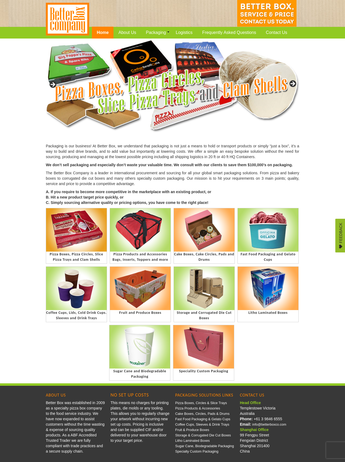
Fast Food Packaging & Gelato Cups (202, 419)
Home (103, 32)
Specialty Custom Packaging (196, 451)
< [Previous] (53, 84)
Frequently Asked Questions (229, 32)
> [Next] (292, 84)
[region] (172, 86)
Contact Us (276, 32)
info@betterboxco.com (269, 424)
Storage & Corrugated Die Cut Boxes (203, 435)
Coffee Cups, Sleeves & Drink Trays (202, 424)
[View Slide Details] (172, 86)
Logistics (184, 32)
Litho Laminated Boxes (192, 441)
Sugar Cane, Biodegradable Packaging (204, 446)
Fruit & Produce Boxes (192, 430)
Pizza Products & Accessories (197, 408)
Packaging (158, 32)
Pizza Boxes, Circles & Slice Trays (201, 403)
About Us (127, 32)
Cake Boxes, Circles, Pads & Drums (202, 414)
